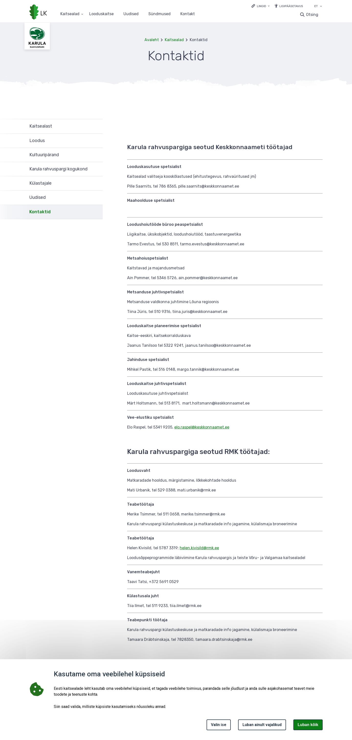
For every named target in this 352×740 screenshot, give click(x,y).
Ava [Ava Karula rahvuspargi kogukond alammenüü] (96, 169)
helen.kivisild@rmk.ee (199, 548)
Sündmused (159, 14)
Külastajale (40, 183)
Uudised (131, 14)
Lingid (261, 6)
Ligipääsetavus (291, 6)
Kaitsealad (174, 39)
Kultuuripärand (44, 154)
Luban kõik (308, 725)
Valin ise (218, 724)
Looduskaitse (101, 14)
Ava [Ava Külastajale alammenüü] (96, 183)
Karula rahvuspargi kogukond (58, 169)
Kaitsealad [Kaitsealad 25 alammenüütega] (69, 14)
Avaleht (151, 39)
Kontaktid (40, 212)
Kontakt (187, 14)
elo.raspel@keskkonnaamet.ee (201, 427)
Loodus (37, 140)
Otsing (312, 14)
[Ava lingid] (261, 5)
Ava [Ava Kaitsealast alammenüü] (96, 126)
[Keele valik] (321, 6)
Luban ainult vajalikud (262, 724)
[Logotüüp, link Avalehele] (38, 12)
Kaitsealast (40, 126)
